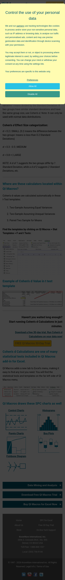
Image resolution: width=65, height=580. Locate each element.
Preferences (32, 80)
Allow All (32, 86)
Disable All (32, 94)
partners (20, 26)
